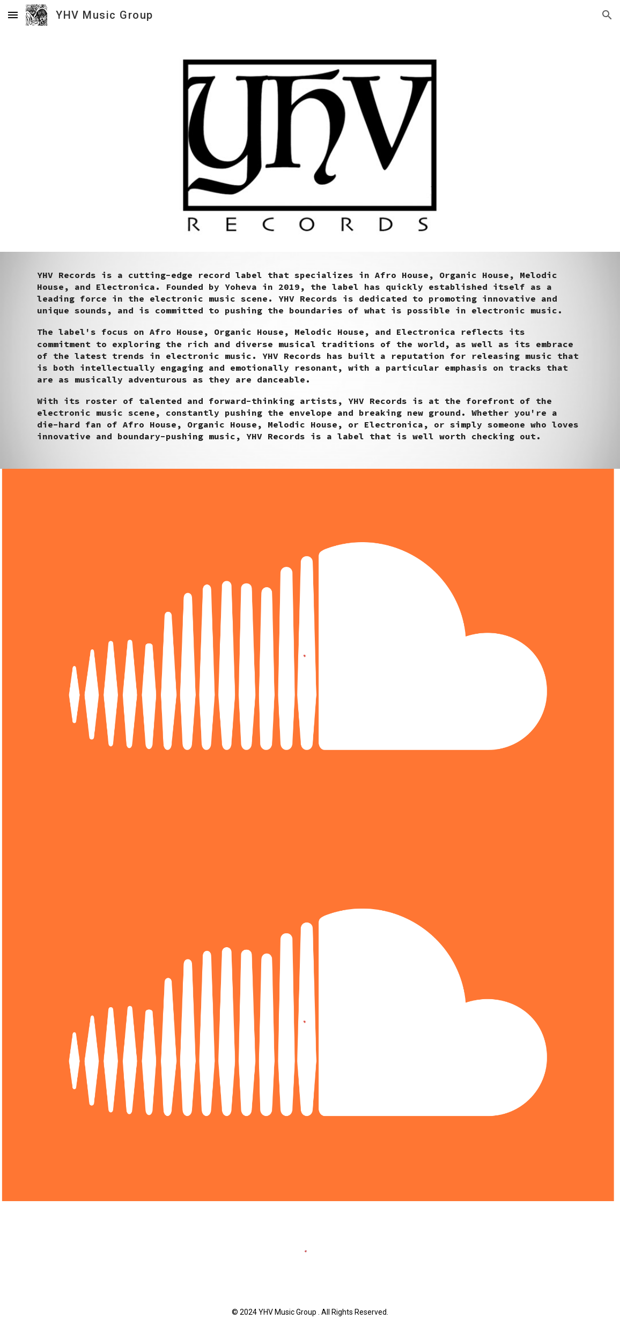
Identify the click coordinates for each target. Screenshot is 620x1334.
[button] (13, 14)
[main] (310, 360)
